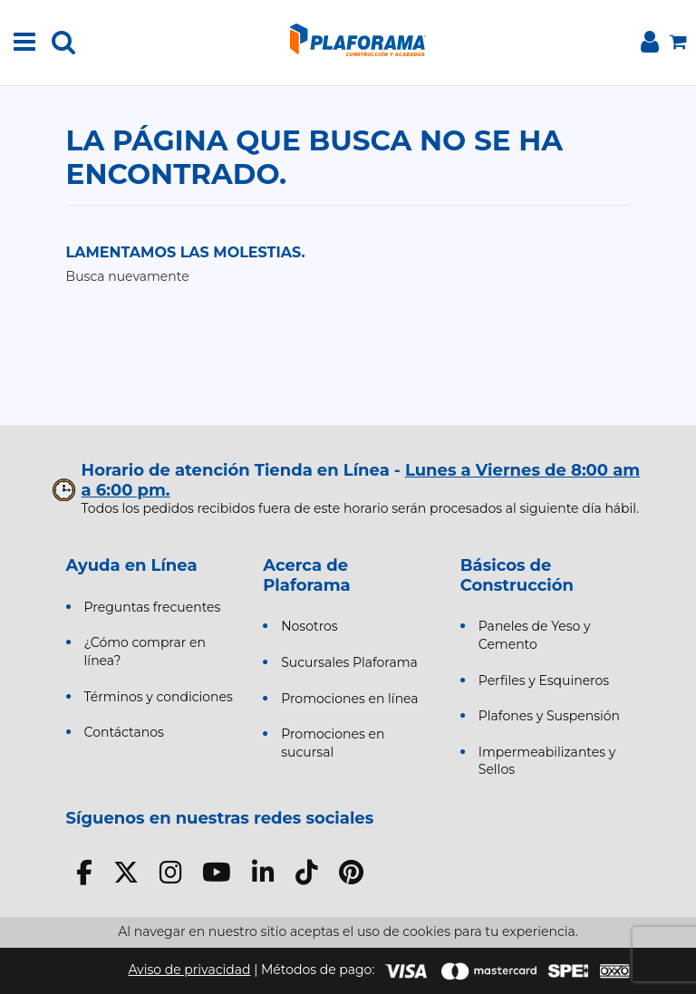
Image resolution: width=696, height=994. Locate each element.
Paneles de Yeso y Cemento (534, 635)
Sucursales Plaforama (349, 662)
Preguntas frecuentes (152, 607)
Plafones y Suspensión (549, 716)
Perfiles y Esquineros (543, 680)
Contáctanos (124, 732)
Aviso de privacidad (189, 969)
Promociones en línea (349, 698)
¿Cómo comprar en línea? (145, 651)
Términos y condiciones (158, 697)
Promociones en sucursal (332, 743)
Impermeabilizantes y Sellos (547, 761)
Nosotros (309, 626)
